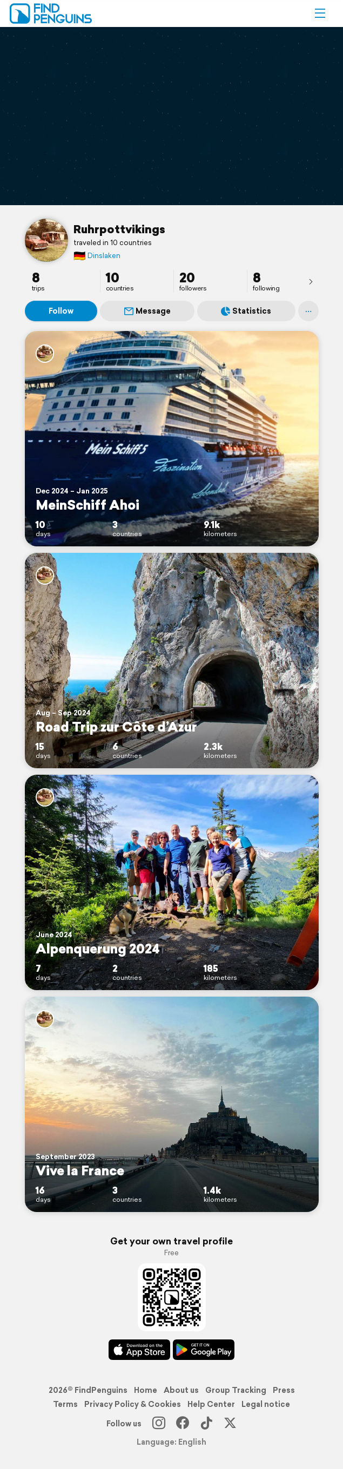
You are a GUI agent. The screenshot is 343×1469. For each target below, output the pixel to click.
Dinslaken (96, 255)
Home (145, 1390)
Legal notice (265, 1404)
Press (284, 1390)
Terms (65, 1404)
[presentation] (310, 281)
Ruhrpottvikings (119, 229)
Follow (61, 311)
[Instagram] (158, 1423)
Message (147, 311)
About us (181, 1390)
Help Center (211, 1404)
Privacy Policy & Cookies (132, 1404)
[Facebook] (182, 1423)
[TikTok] (206, 1423)
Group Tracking (235, 1390)
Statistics (246, 311)
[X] (230, 1423)
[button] (319, 13)
